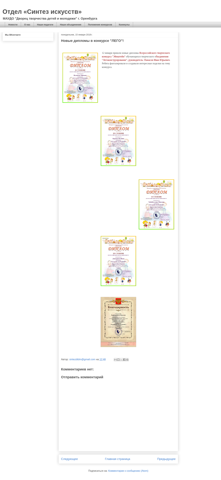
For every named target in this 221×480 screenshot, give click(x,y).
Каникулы (124, 24)
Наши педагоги (45, 24)
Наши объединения (70, 24)
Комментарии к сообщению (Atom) (128, 470)
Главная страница (117, 459)
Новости (13, 24)
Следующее (69, 459)
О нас (27, 24)
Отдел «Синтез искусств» (42, 11)
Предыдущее (166, 459)
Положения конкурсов (100, 24)
